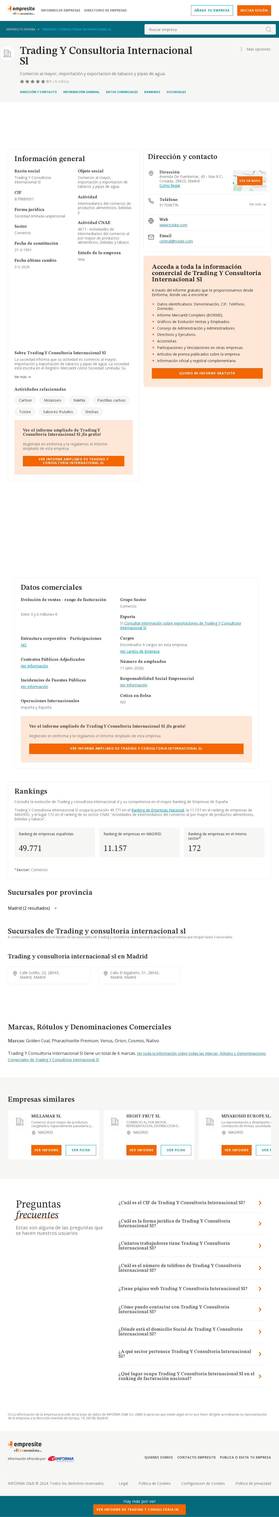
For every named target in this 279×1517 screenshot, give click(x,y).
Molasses (52, 400)
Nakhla (79, 400)
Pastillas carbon (111, 400)
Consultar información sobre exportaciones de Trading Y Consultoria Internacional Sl (180, 625)
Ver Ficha (81, 1150)
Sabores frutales (58, 411)
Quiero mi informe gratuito (207, 373)
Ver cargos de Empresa (139, 651)
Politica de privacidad (253, 1483)
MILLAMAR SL (46, 1116)
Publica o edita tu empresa (245, 1457)
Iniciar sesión (254, 10)
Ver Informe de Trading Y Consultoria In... (139, 1509)
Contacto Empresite (196, 1457)
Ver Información (34, 666)
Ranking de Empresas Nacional (157, 809)
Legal (123, 1483)
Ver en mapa (249, 181)
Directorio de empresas (105, 10)
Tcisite (25, 411)
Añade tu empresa (212, 10)
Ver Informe (46, 1150)
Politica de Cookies (154, 1483)
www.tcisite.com (173, 225)
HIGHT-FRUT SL (143, 1116)
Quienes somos (158, 1457)
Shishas (92, 411)
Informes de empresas (60, 10)
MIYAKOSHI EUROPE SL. (246, 1116)
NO (24, 645)
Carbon (25, 400)
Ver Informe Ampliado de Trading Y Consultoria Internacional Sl (74, 461)
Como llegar (169, 185)
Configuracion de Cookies (203, 1483)
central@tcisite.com (176, 241)
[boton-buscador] (268, 29)
